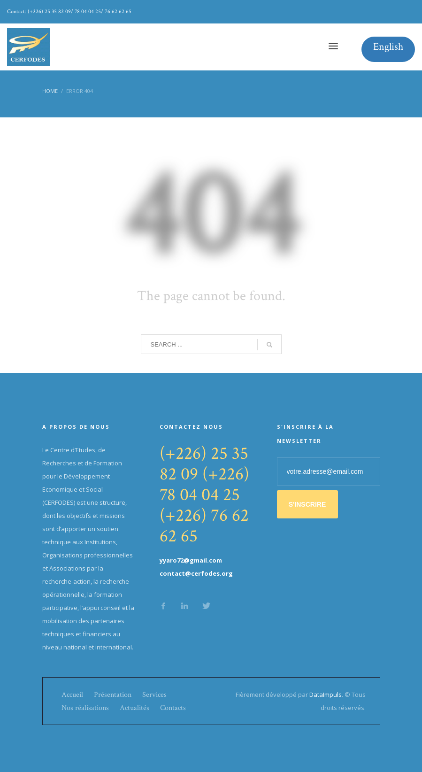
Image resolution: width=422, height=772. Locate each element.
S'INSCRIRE (307, 504)
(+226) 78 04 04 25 (204, 484)
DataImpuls (325, 694)
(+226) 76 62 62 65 (204, 526)
